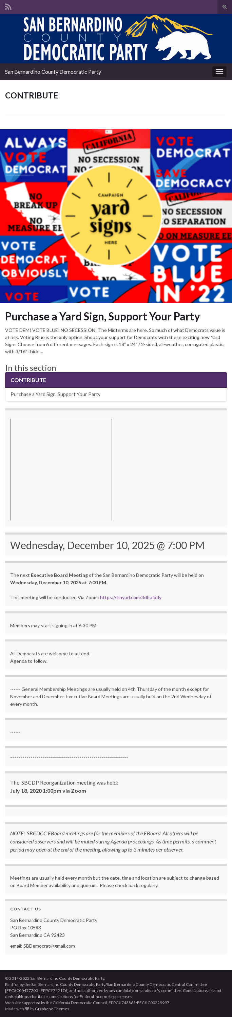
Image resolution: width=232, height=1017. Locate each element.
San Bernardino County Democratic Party (53, 71)
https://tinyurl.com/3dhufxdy (130, 597)
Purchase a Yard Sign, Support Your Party (102, 316)
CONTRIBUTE (28, 380)
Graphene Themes (52, 1008)
